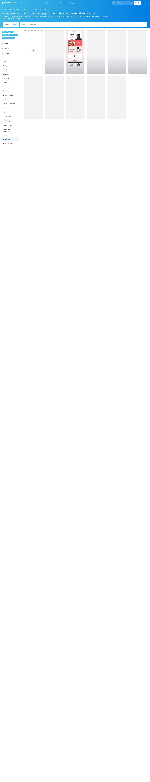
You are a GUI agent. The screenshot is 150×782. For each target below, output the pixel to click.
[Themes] (18, 53)
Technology (35, 9)
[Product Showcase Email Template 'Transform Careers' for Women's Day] (75, 52)
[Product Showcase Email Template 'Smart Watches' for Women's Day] (96, 97)
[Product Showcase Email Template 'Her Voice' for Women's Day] (75, 97)
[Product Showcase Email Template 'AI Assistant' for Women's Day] (54, 52)
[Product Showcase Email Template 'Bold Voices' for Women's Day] (33, 97)
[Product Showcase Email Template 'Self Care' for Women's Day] (117, 97)
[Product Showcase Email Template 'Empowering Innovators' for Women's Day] (54, 97)
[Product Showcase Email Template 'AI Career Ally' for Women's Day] (117, 52)
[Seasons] (18, 48)
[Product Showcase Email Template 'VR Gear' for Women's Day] (96, 52)
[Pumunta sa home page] (8, 3)
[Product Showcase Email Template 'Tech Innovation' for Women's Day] (137, 52)
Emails (15, 24)
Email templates (8, 9)
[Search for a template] (82, 24)
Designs (7, 24)
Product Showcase (22, 9)
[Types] (18, 43)
